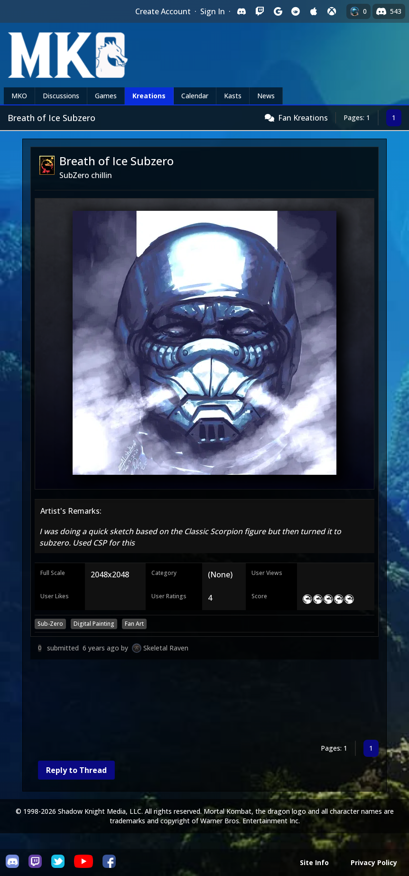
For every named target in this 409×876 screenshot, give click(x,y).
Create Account (163, 11)
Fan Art (134, 624)
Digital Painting (94, 624)
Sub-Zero (50, 624)
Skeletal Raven (165, 647)
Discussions (61, 95)
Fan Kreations (303, 118)
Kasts (233, 95)
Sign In (212, 11)
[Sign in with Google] (277, 11)
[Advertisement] (204, 701)
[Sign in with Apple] (314, 11)
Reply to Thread (76, 770)
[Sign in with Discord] (241, 11)
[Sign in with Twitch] (259, 11)
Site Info (314, 862)
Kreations (149, 95)
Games (106, 95)
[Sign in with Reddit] (295, 11)
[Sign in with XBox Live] (332, 11)
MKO (19, 95)
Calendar (194, 95)
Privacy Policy (374, 862)
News (266, 95)
